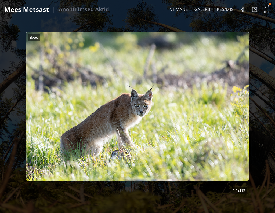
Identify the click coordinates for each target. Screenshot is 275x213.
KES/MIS (225, 9)
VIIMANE (179, 9)
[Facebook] (242, 9)
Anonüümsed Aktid (84, 9)
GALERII (202, 9)
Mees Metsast (26, 9)
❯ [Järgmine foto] (247, 113)
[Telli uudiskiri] (267, 9)
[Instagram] (254, 9)
